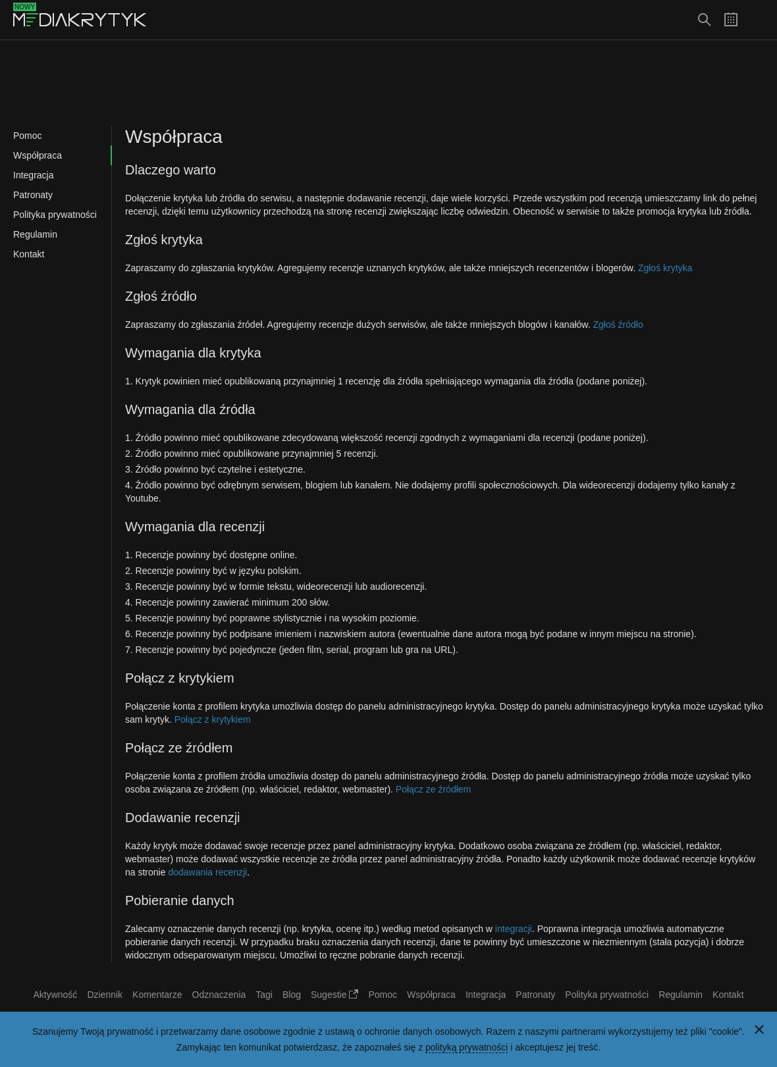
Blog (291, 994)
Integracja (33, 175)
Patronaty (33, 195)
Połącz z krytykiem (212, 719)
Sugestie (334, 994)
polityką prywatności (466, 1047)
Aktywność (55, 994)
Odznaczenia (219, 994)
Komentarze (157, 994)
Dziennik (104, 994)
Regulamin (35, 234)
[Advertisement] (388, 83)
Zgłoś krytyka (665, 268)
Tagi (264, 994)
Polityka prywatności (55, 214)
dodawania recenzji (207, 872)
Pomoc (27, 135)
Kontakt (28, 254)
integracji (513, 929)
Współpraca (37, 155)
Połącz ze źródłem (433, 789)
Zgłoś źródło (618, 324)
